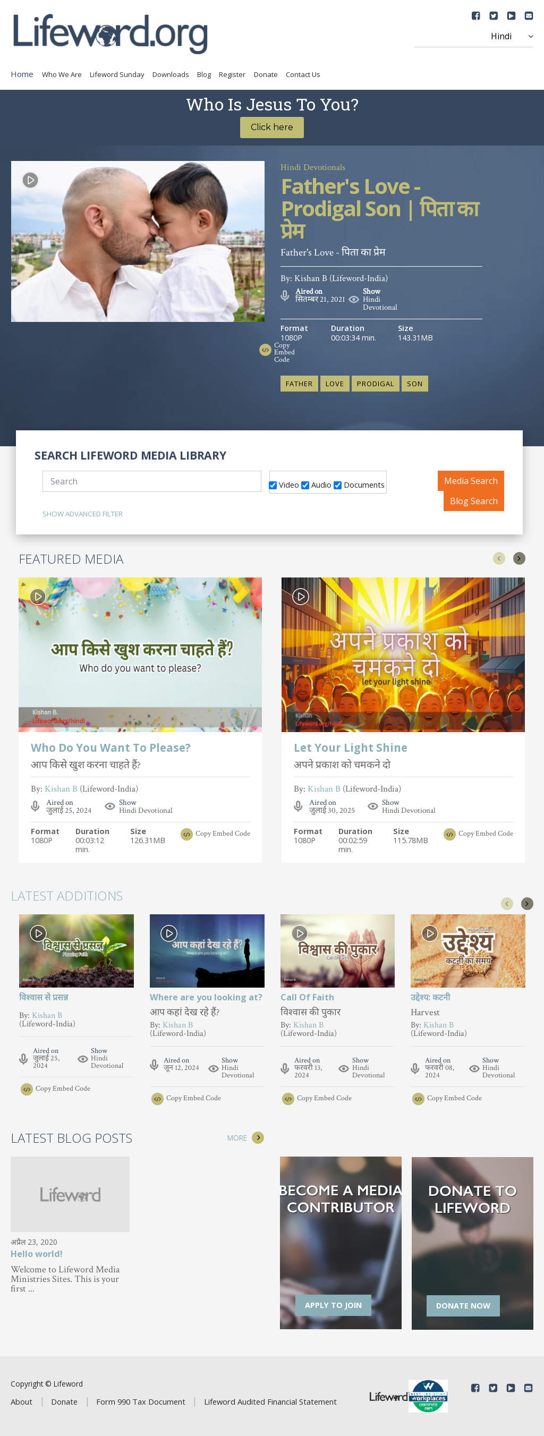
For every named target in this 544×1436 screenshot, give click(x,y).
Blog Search (474, 501)
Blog (204, 74)
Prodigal (375, 383)
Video (284, 484)
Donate (266, 74)
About (21, 1401)
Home (22, 74)
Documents (359, 484)
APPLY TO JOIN (333, 1305)
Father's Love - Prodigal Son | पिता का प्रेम (379, 210)
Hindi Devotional (380, 303)
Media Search (471, 481)
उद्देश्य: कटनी (430, 997)
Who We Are (62, 74)
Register (232, 74)
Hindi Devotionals (312, 167)
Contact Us (303, 74)
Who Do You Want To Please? (111, 748)
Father (299, 383)
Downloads (170, 74)
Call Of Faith (307, 997)
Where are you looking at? (206, 997)
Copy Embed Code (284, 353)
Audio (316, 484)
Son (415, 383)
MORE (237, 1138)
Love (335, 383)
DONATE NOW (463, 1306)
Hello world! (37, 1255)
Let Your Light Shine (350, 748)
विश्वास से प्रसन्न (43, 997)
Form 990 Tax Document (140, 1401)
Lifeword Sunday (117, 74)
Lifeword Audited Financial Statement (270, 1401)
